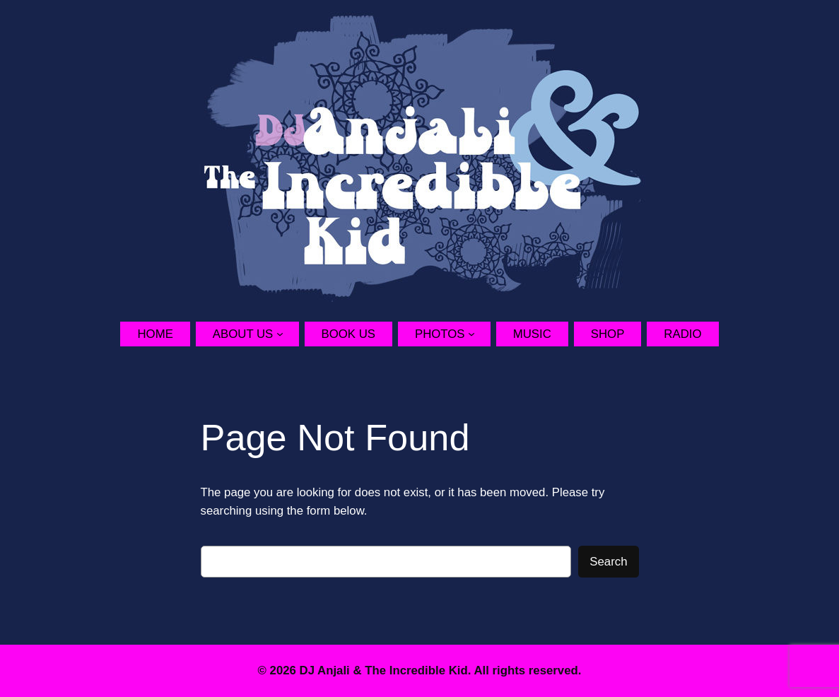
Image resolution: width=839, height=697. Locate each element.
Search (608, 561)
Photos (440, 334)
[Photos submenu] (479, 333)
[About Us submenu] (287, 333)
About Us (243, 334)
